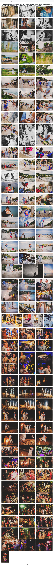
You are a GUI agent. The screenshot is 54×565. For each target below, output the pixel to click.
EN (52, 1)
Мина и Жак (15, 3)
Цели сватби (10, 3)
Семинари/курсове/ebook (11, 1)
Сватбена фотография (5, 3)
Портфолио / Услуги (4, 1)
